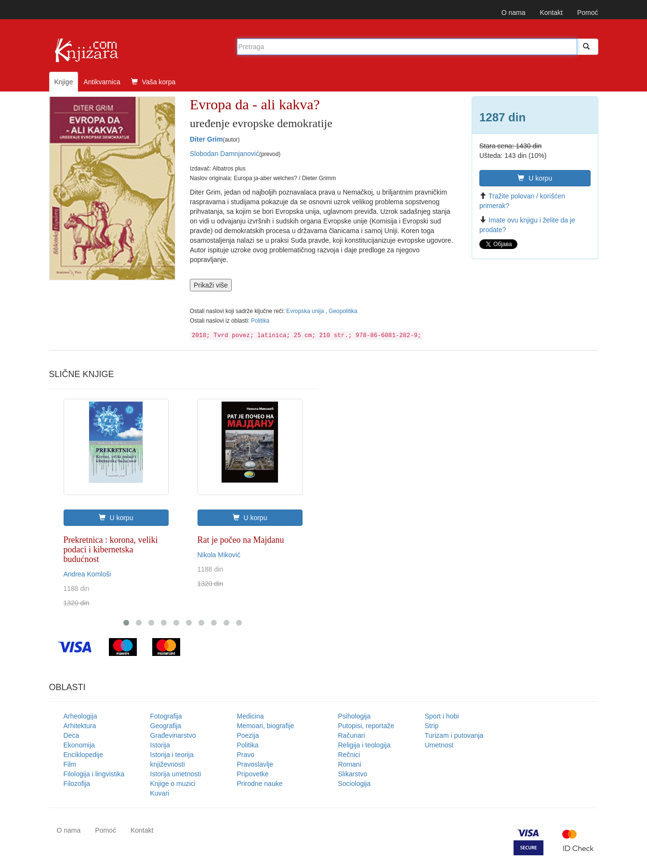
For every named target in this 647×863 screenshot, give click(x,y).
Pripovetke (253, 774)
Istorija (160, 745)
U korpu (534, 178)
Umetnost (439, 745)
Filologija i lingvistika (94, 774)
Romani (349, 764)
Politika (260, 320)
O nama (514, 12)
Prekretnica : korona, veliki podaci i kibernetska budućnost (111, 549)
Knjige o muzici (173, 783)
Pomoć (587, 12)
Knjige (63, 82)
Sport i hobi (442, 716)
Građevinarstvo (173, 735)
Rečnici (349, 754)
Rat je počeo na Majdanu (241, 540)
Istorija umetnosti (175, 774)
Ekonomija (79, 745)
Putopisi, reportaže (366, 726)
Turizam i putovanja (454, 735)
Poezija (248, 735)
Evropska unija (305, 311)
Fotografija (166, 716)
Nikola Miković (219, 555)
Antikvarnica (101, 82)
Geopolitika (343, 311)
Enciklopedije (84, 754)
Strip (432, 726)
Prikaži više (211, 285)
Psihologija (354, 716)
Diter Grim (206, 139)
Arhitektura (80, 726)
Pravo (246, 754)
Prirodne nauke (260, 783)
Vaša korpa (153, 82)
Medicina (250, 716)
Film (70, 764)
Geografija (166, 726)
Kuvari (160, 793)
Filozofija (77, 783)
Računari (351, 735)
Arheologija (80, 716)
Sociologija (354, 783)
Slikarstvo (353, 774)
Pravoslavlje (255, 764)
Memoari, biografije (265, 726)
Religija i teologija (364, 745)
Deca (71, 735)
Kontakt (551, 12)
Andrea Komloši (87, 574)
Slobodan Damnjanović (224, 153)
